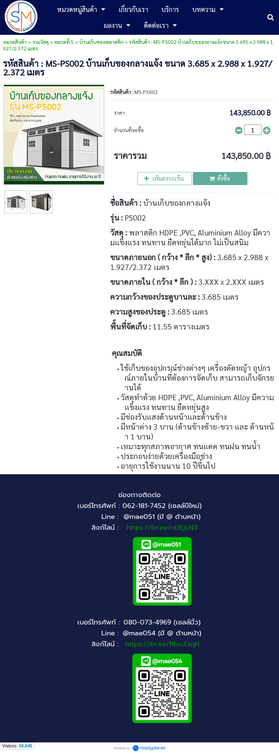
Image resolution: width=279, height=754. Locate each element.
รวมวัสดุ (40, 41)
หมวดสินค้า (15, 41)
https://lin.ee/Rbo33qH (162, 644)
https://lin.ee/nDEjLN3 (162, 528)
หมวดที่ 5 (64, 41)
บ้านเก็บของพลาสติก (101, 41)
